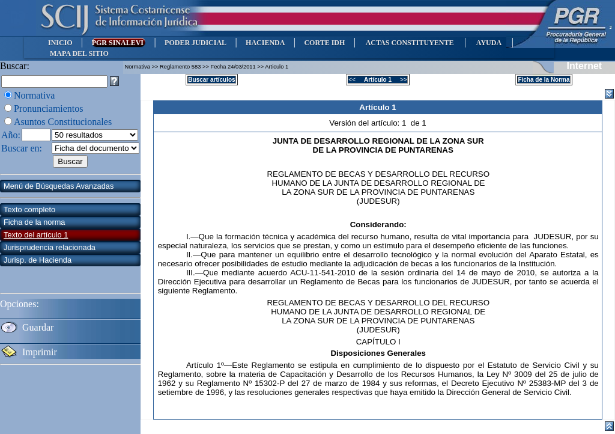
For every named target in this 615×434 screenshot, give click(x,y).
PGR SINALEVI (118, 42)
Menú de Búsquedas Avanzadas (59, 186)
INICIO (60, 42)
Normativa (34, 95)
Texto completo (29, 209)
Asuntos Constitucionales (63, 122)
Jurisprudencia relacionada (49, 247)
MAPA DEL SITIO (79, 53)
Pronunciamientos (48, 108)
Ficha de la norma (34, 222)
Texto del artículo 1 (36, 234)
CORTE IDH (324, 42)
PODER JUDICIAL (195, 42)
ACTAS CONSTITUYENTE (409, 42)
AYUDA (488, 42)
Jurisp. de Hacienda (37, 259)
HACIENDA (265, 42)
